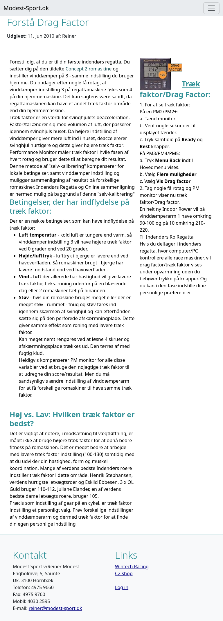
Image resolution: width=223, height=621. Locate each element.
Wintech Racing (132, 566)
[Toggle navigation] (211, 8)
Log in (121, 587)
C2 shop (124, 573)
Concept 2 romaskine (89, 69)
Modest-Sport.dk (26, 8)
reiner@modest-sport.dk (55, 608)
